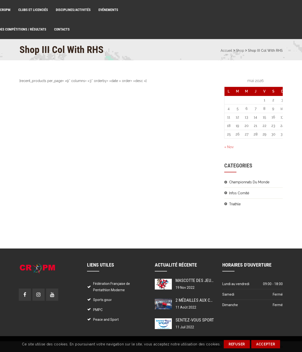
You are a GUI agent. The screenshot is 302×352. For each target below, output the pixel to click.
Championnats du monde (249, 182)
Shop (240, 50)
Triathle (235, 204)
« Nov (229, 147)
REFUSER (237, 344)
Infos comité (239, 193)
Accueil (226, 50)
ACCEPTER (265, 344)
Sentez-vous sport (194, 319)
